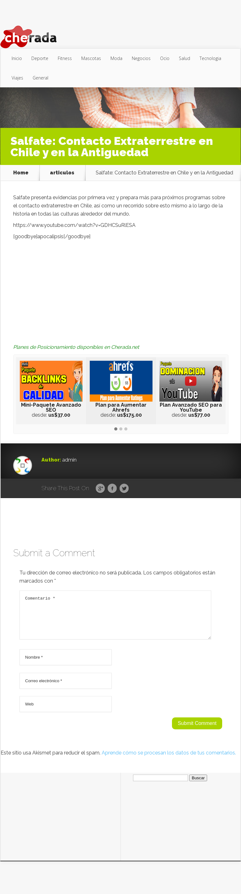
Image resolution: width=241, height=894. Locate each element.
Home (21, 172)
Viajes (17, 78)
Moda (116, 58)
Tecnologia (210, 58)
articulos (62, 172)
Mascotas (91, 58)
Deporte (39, 58)
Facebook (112, 489)
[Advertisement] (120, 288)
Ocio (164, 58)
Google (100, 489)
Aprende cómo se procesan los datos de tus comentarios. (169, 760)
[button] (115, 429)
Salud (184, 58)
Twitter (124, 489)
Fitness (65, 58)
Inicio (17, 58)
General (40, 78)
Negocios (141, 58)
